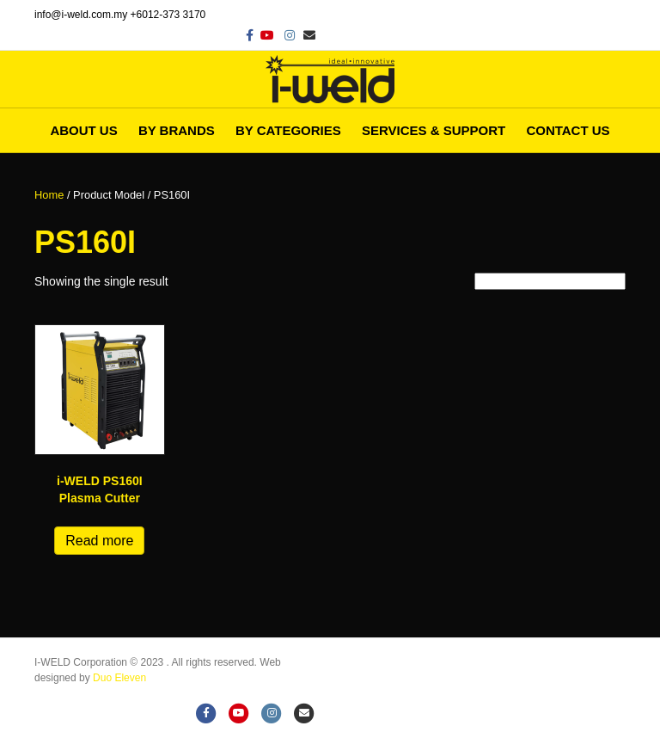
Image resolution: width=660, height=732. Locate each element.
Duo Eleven (119, 678)
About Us (83, 130)
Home (49, 194)
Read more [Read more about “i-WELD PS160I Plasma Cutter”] (99, 540)
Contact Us (567, 130)
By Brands (176, 130)
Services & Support (433, 130)
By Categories (288, 130)
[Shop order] (550, 281)
